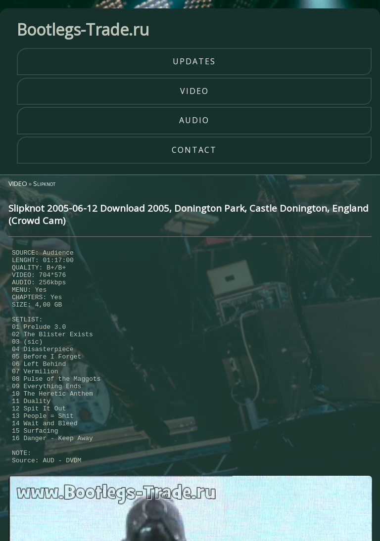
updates (194, 61)
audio (194, 120)
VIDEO (17, 183)
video (194, 91)
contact (194, 149)
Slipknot (44, 183)
